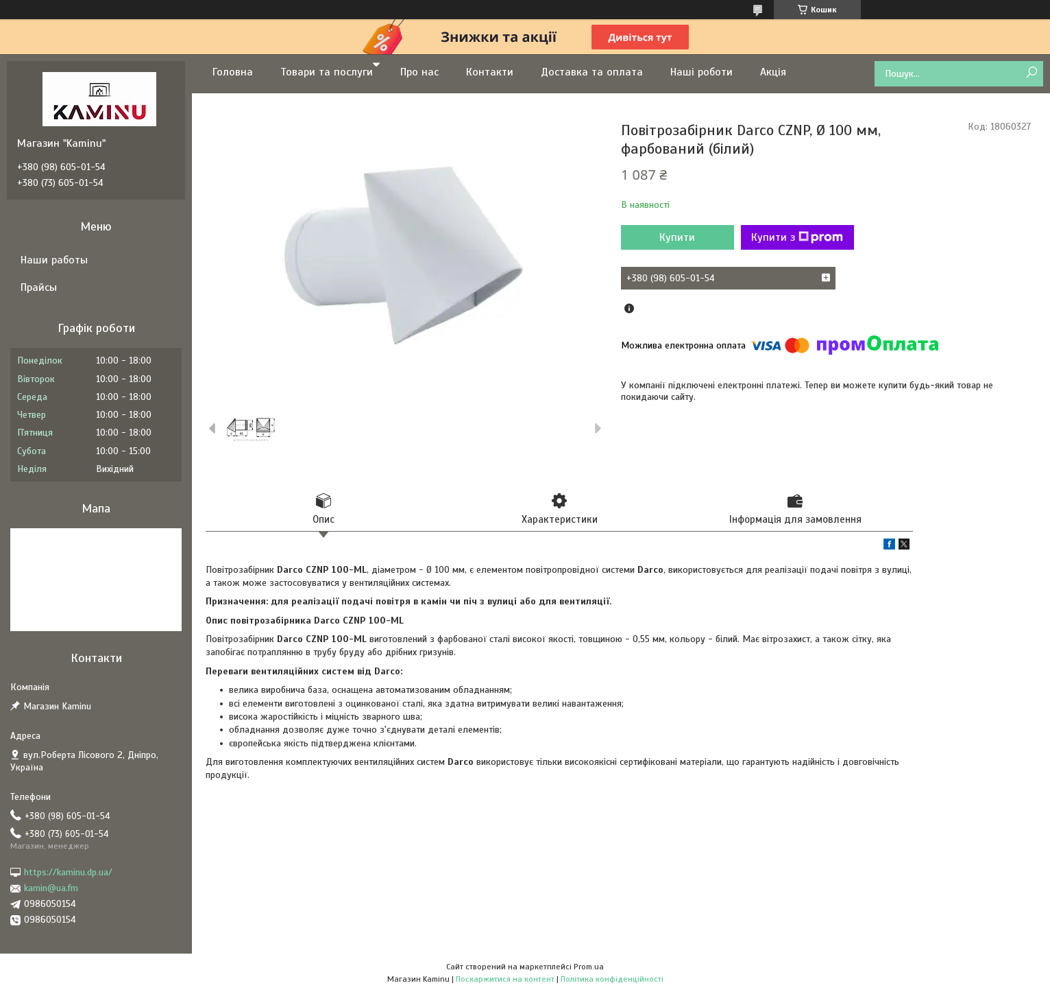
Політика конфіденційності (612, 979)
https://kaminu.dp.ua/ (68, 872)
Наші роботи (701, 72)
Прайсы (39, 287)
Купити (677, 237)
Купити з (797, 237)
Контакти (489, 72)
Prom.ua (589, 966)
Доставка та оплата (592, 72)
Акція (773, 72)
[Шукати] (1031, 73)
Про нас (419, 72)
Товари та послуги (326, 72)
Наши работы (54, 260)
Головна (232, 72)
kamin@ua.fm (51, 888)
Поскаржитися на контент (505, 979)
